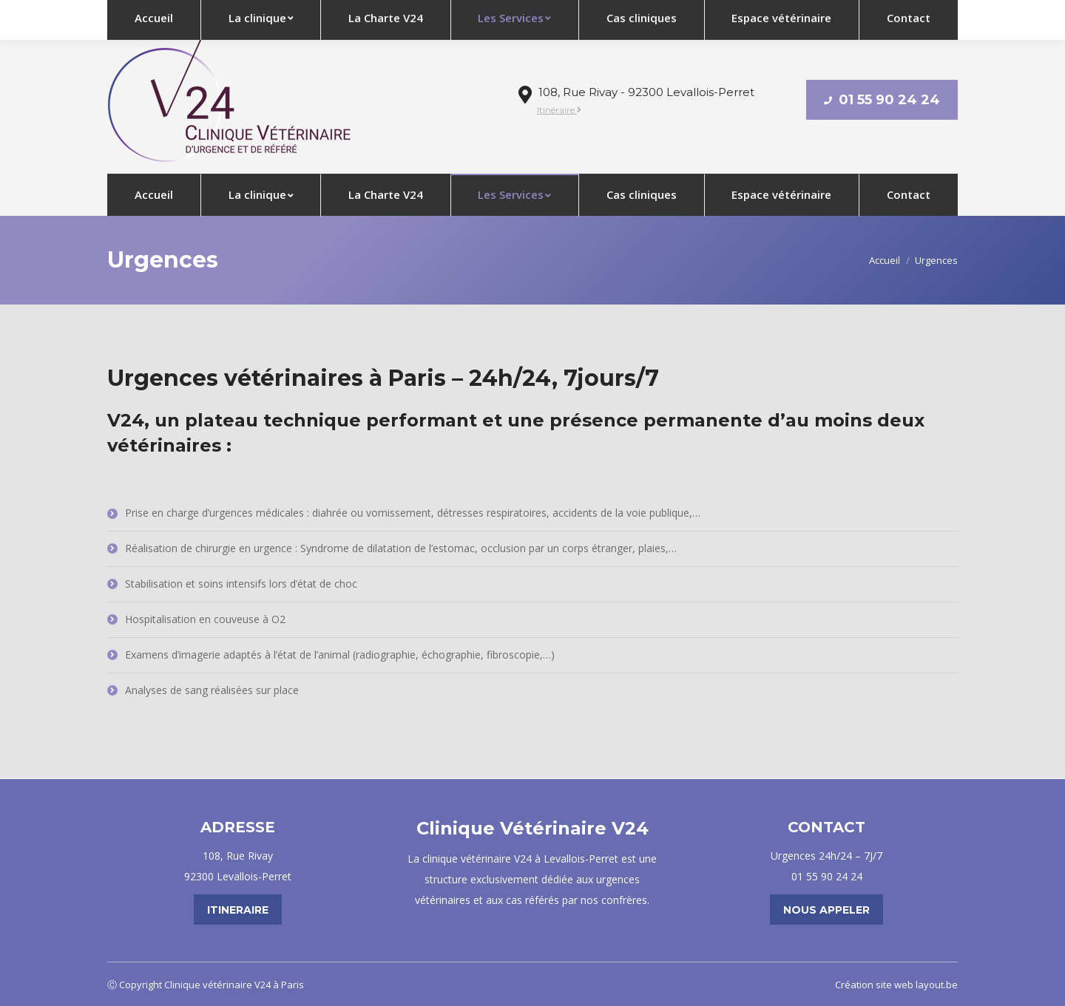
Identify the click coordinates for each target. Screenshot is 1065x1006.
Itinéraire (559, 109)
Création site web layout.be (896, 984)
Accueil (884, 260)
